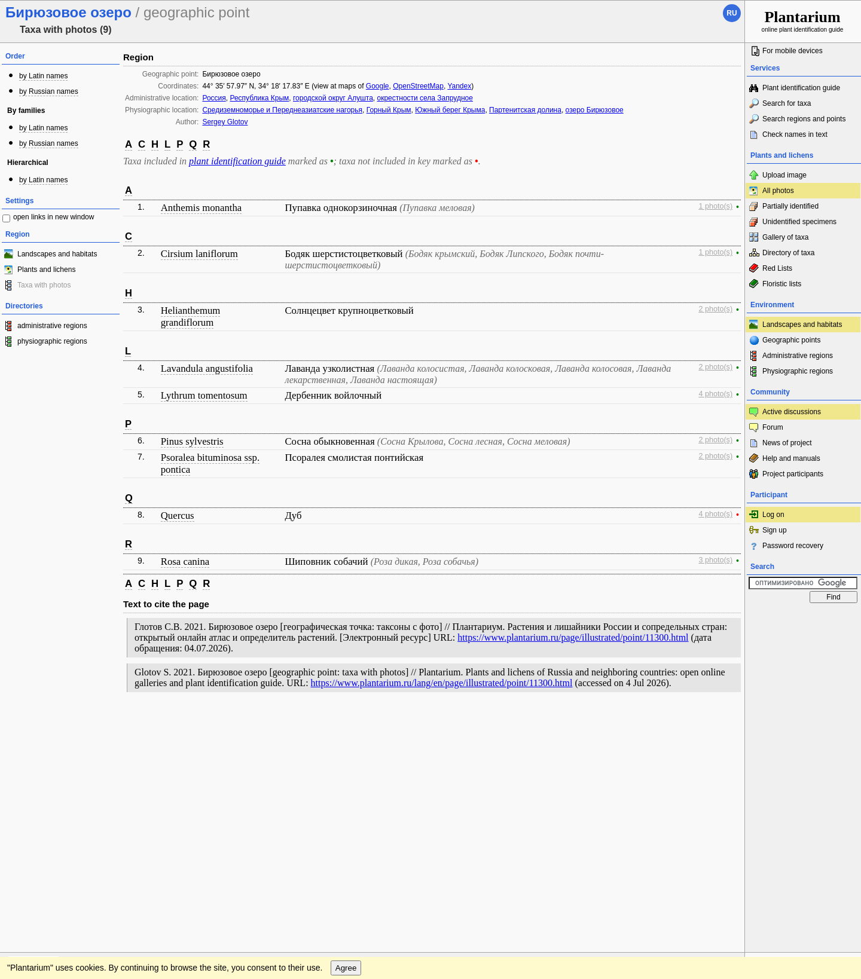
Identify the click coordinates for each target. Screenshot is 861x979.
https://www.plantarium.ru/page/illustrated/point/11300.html (572, 637)
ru (731, 13)
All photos (778, 190)
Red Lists (777, 268)
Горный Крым (389, 110)
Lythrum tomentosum (204, 395)
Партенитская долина (525, 110)
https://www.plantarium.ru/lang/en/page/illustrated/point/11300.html (442, 683)
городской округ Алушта (333, 98)
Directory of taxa (788, 253)
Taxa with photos (44, 285)
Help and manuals (791, 458)
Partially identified (790, 206)
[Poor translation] (44, 810)
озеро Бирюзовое (595, 110)
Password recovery (792, 545)
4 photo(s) (715, 394)
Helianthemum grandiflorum (191, 316)
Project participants (792, 474)
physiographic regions (52, 341)
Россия (213, 98)
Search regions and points (803, 119)
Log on (773, 514)
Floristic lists (781, 284)
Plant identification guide (801, 88)
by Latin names (43, 76)
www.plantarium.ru (803, 722)
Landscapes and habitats (57, 254)
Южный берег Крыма (450, 110)
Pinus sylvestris (192, 441)
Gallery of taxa (785, 237)
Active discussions (791, 412)
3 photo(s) (715, 560)
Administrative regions (797, 355)
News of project (787, 443)
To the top (723, 723)
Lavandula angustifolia (207, 368)
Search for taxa (786, 103)
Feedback (81, 723)
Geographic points (791, 340)
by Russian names (48, 91)
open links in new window (53, 217)
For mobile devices (792, 51)
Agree (346, 747)
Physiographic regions (797, 371)
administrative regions (52, 326)
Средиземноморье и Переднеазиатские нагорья (282, 110)
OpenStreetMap (418, 86)
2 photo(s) (715, 309)
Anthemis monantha (201, 207)
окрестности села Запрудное (424, 98)
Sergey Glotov (225, 122)
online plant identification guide (803, 20)
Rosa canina (185, 561)
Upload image (784, 175)
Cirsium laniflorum (199, 253)
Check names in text (795, 134)
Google (377, 86)
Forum (772, 427)
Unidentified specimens (799, 222)
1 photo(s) (715, 206)
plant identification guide (237, 161)
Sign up (774, 530)
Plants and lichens (46, 269)
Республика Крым (259, 98)
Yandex (459, 86)
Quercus (177, 515)
